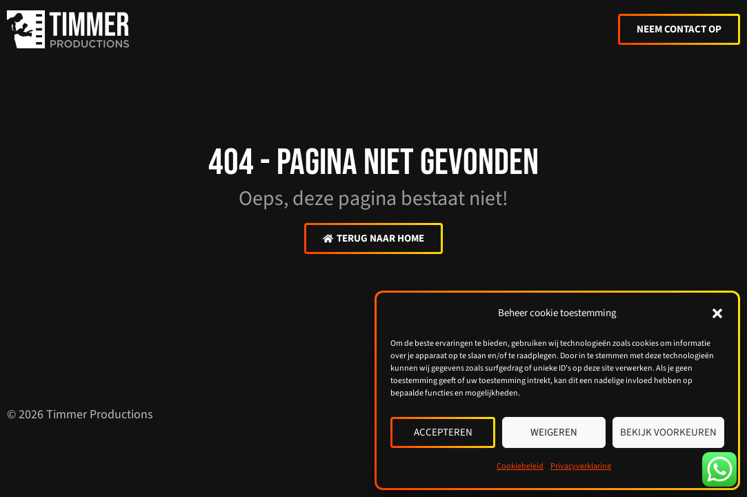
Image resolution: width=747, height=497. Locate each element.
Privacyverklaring (580, 466)
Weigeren (553, 432)
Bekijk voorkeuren (668, 432)
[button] (717, 313)
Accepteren (443, 432)
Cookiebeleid (520, 466)
